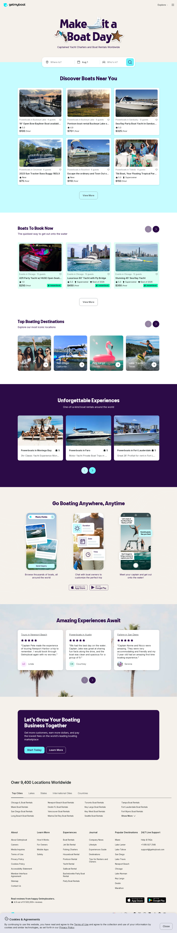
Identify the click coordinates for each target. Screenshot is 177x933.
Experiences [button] (70, 832)
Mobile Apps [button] (43, 849)
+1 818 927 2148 (148, 844)
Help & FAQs (146, 840)
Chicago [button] (119, 869)
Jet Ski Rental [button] (69, 844)
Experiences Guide (97, 849)
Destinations (94, 854)
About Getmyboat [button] (19, 840)
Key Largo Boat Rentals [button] (95, 807)
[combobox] (59, 62)
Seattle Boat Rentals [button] (94, 816)
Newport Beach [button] (122, 864)
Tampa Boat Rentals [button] (130, 802)
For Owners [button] (42, 844)
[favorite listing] (60, 120)
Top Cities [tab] (17, 793)
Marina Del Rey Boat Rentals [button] (61, 816)
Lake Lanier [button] (120, 844)
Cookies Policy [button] (18, 864)
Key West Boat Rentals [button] (95, 811)
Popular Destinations (126, 832)
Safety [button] (40, 854)
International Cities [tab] (62, 793)
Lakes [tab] (31, 793)
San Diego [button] (120, 854)
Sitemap (14, 881)
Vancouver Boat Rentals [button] (59, 811)
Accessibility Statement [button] (21, 869)
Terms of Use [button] (81, 924)
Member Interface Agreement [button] (19, 874)
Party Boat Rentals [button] (71, 881)
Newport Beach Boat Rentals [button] (61, 802)
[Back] (148, 229)
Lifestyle (93, 844)
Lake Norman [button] (121, 873)
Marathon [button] (119, 888)
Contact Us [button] (16, 886)
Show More (128, 816)
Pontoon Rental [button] (70, 859)
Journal (93, 832)
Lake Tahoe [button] (120, 849)
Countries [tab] (83, 793)
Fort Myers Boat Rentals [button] (132, 811)
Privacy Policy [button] (66, 927)
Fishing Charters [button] (70, 849)
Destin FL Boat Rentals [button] (58, 807)
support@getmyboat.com (152, 849)
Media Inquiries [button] (18, 849)
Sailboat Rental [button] (70, 869)
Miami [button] (117, 840)
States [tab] (43, 793)
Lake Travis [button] (120, 859)
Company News (96, 840)
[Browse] (162, 5)
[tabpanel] (91, 811)
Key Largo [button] (119, 878)
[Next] (156, 229)
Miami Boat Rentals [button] (19, 807)
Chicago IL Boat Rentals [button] (21, 802)
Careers (14, 844)
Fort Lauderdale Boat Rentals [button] (134, 807)
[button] (40, 103)
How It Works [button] (43, 840)
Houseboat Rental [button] (71, 854)
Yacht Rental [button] (68, 864)
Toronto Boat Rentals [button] (94, 802)
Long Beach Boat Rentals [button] (22, 816)
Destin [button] (118, 883)
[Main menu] (173, 5)
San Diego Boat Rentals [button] (21, 811)
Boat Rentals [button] (68, 840)
